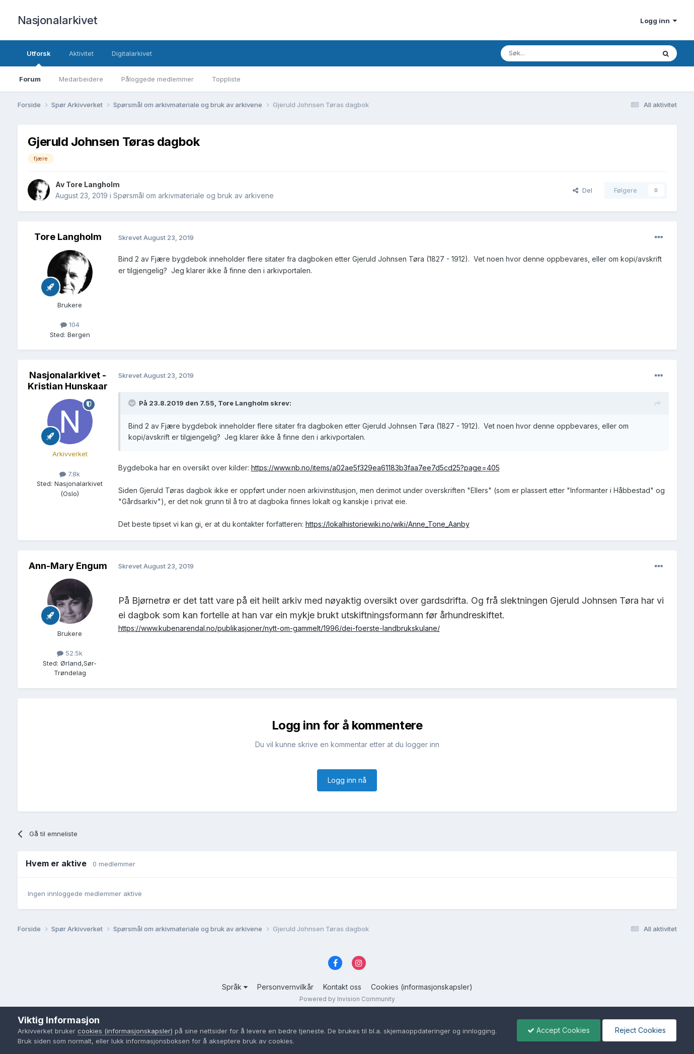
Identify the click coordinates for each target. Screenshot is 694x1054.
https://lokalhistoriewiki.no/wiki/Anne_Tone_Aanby (387, 524)
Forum (30, 79)
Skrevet (156, 237)
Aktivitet (81, 53)
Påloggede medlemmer (157, 79)
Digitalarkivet (132, 53)
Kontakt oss (342, 987)
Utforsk (39, 57)
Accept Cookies (558, 1030)
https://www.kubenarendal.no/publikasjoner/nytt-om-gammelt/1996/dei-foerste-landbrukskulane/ (279, 628)
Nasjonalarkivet (58, 20)
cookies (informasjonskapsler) (125, 1031)
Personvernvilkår (285, 987)
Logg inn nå (347, 780)
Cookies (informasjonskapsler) (422, 987)
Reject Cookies (639, 1030)
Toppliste (226, 79)
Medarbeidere (81, 79)
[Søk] (550, 53)
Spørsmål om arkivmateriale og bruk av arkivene (193, 195)
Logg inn (658, 21)
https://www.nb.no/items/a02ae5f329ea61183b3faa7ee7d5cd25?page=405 (375, 467)
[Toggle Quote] (132, 403)
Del (582, 190)
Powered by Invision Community (347, 999)
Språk (235, 987)
